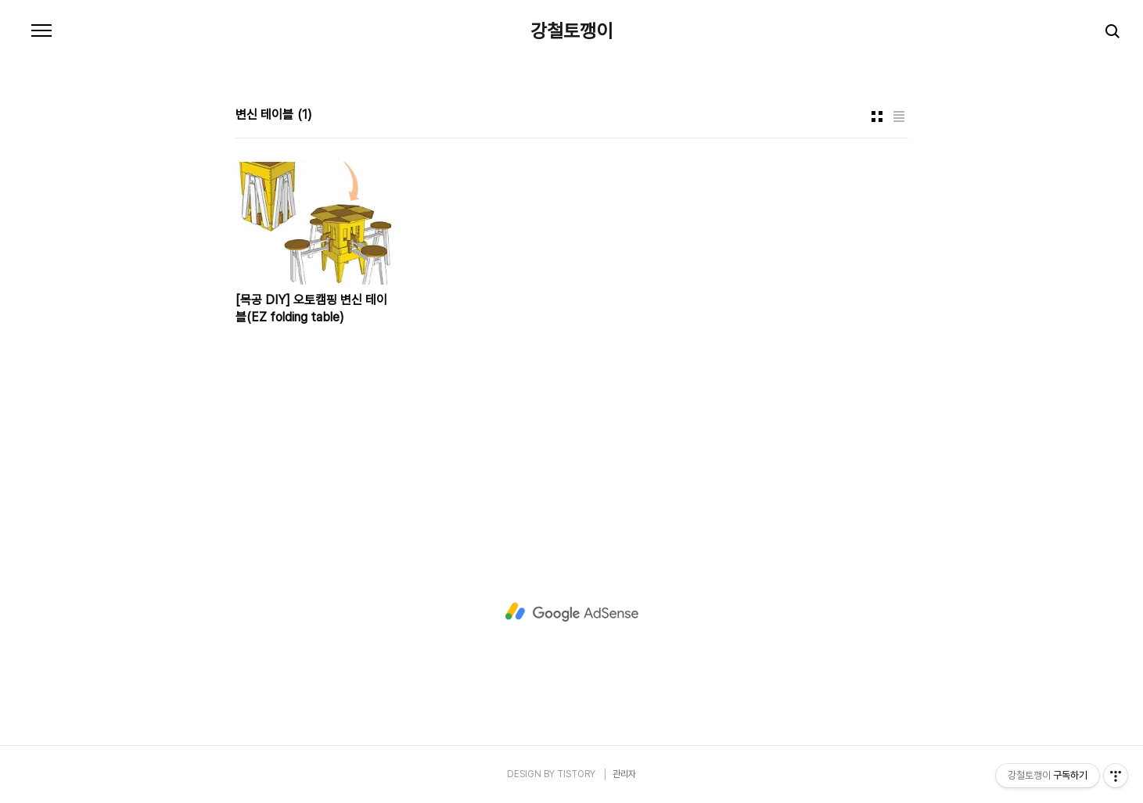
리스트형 (899, 116)
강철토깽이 (571, 31)
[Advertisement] (571, 612)
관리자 (624, 774)
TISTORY (576, 774)
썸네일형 (877, 116)
